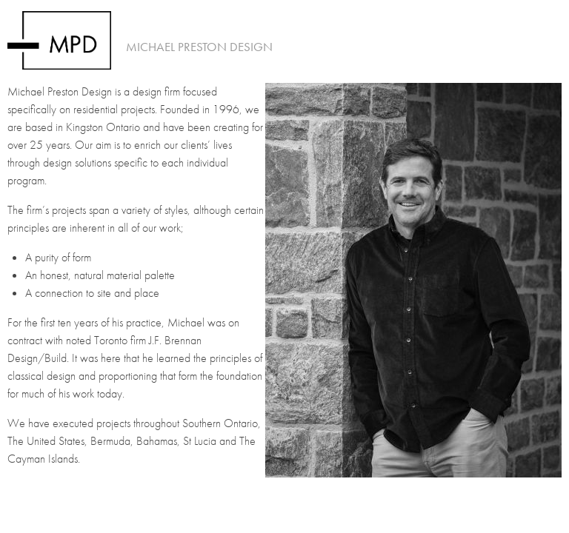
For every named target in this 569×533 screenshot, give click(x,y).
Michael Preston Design (199, 47)
